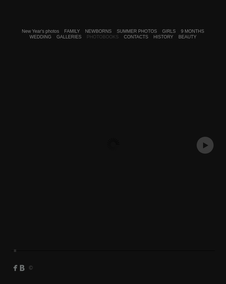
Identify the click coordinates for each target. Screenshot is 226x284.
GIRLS (169, 31)
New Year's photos (40, 31)
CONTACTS (136, 37)
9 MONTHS (192, 31)
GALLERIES (69, 37)
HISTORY (163, 37)
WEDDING (41, 37)
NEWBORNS (98, 31)
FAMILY (72, 31)
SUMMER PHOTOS (137, 31)
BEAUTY (187, 37)
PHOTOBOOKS (102, 37)
